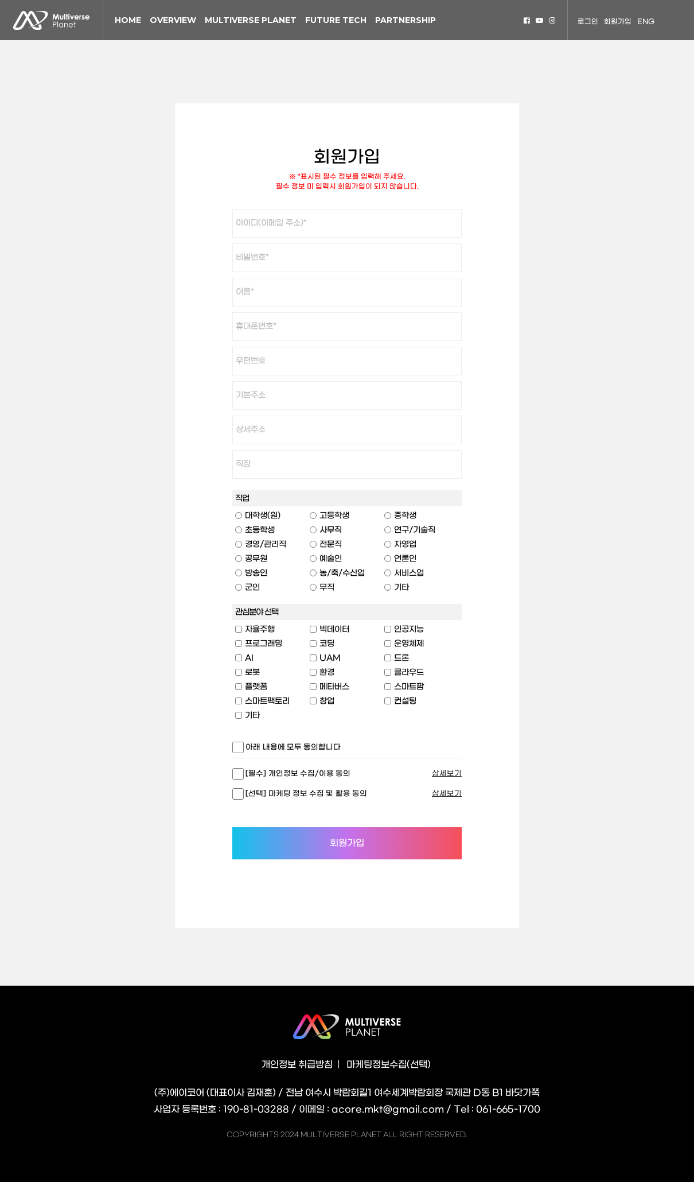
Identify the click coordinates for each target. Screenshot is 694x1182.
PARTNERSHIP (405, 20)
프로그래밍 (263, 644)
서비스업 (409, 573)
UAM (330, 658)
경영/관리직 (265, 544)
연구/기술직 (414, 530)
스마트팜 (409, 687)
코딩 (326, 644)
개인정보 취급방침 (297, 1064)
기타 (401, 587)
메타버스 (334, 687)
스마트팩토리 (267, 701)
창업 (326, 701)
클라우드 (409, 672)
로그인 (588, 22)
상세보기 (447, 773)
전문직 (330, 544)
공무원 (256, 559)
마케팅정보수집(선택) (388, 1064)
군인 (252, 587)
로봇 (252, 672)
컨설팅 (405, 701)
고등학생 (334, 516)
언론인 (405, 559)
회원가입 (617, 22)
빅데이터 (334, 629)
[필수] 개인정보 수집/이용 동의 (297, 773)
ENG (645, 22)
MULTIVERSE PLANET (251, 20)
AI (249, 658)
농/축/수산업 (342, 573)
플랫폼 (256, 687)
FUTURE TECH (336, 20)
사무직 (330, 530)
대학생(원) (262, 516)
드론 (401, 658)
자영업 (405, 544)
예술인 (330, 559)
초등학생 (260, 530)
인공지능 (409, 629)
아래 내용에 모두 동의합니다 (292, 747)
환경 (326, 672)
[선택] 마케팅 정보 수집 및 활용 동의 (305, 793)
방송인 (256, 573)
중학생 (405, 516)
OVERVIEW (173, 20)
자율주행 (260, 629)
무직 (326, 587)
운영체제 (409, 644)
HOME (128, 20)
